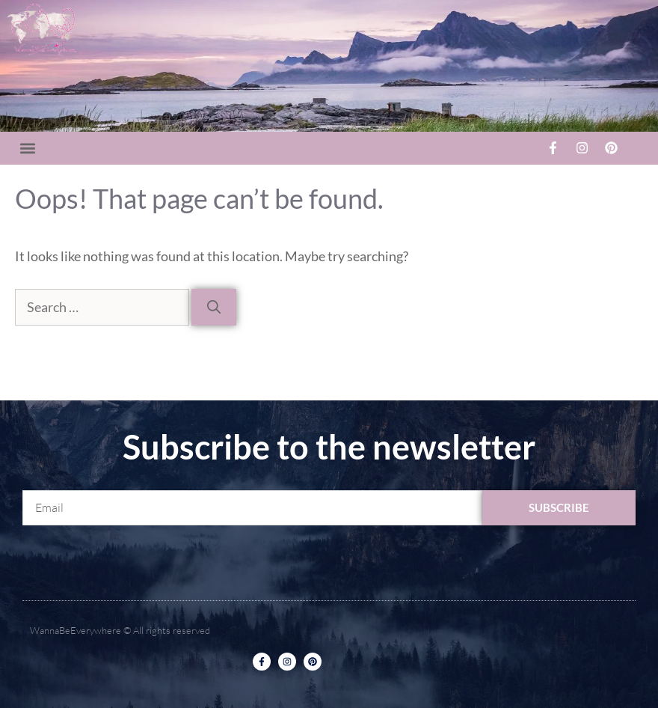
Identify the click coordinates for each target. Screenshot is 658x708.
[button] (27, 147)
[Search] (213, 307)
